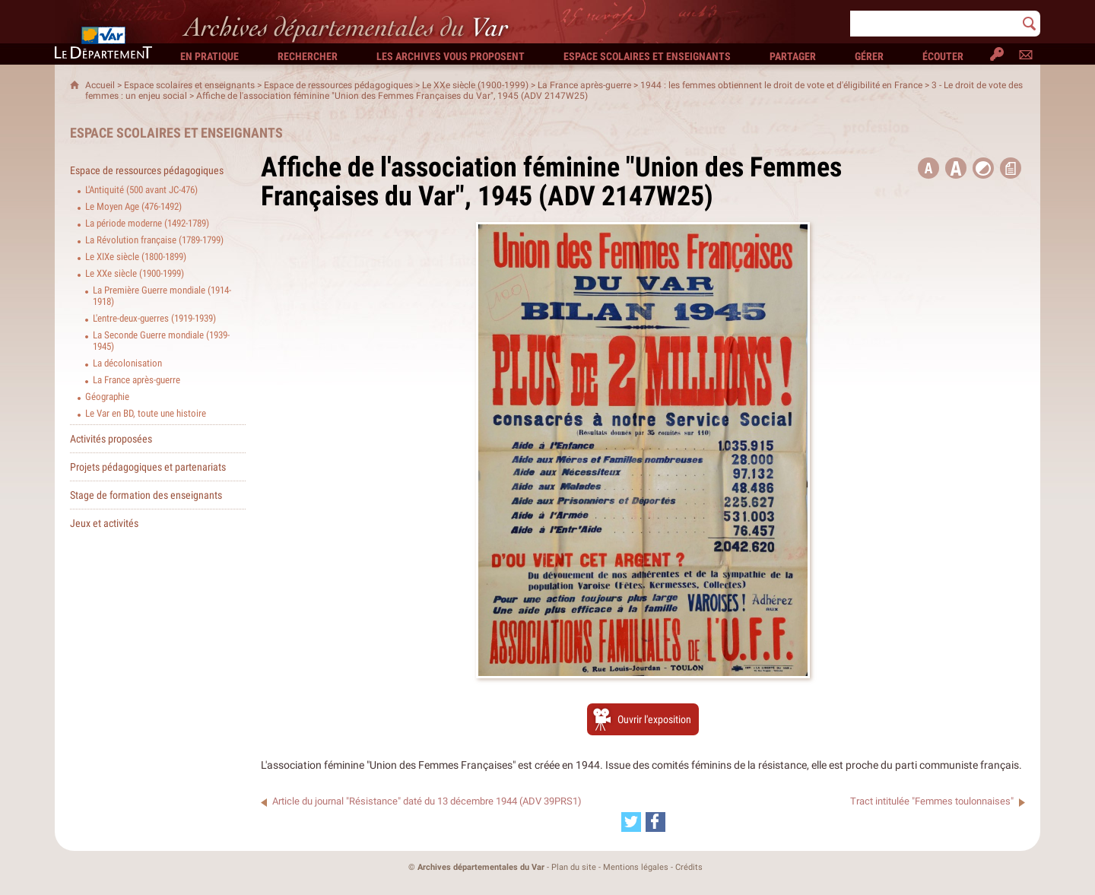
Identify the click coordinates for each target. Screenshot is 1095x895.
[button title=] (928, 168)
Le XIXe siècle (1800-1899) (135, 256)
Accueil (100, 85)
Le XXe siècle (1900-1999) (475, 85)
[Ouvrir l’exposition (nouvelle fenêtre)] (643, 674)
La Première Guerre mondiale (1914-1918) (162, 295)
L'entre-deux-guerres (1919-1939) (154, 318)
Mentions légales (635, 867)
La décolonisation (127, 363)
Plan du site (573, 867)
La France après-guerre (584, 85)
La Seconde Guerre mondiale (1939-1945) (161, 340)
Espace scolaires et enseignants (189, 85)
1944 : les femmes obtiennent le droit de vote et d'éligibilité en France (781, 85)
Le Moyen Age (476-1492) (133, 206)
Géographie (107, 396)
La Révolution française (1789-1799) (154, 240)
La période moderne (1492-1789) (147, 223)
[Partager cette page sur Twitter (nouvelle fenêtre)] (631, 822)
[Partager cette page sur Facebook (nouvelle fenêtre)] (655, 822)
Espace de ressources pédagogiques (338, 85)
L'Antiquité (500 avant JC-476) (141, 189)
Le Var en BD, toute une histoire (145, 413)
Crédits (689, 867)
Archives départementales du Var (480, 867)
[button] (955, 168)
